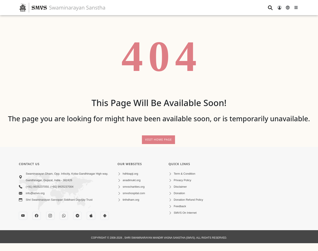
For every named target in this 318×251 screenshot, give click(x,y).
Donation (179, 193)
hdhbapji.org (130, 173)
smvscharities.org (134, 186)
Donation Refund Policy (188, 199)
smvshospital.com (134, 193)
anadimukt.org (131, 180)
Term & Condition (184, 173)
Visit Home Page (158, 139)
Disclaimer (180, 186)
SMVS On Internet (185, 212)
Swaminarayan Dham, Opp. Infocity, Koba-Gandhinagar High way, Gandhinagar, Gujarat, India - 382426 (67, 177)
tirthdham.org (131, 199)
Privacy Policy (182, 180)
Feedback (180, 206)
